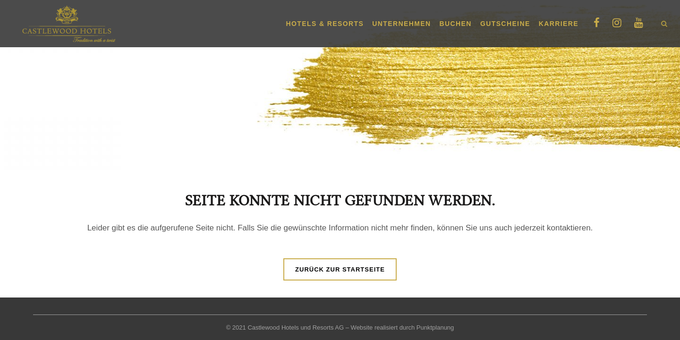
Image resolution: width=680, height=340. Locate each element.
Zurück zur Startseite (340, 269)
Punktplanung (435, 327)
